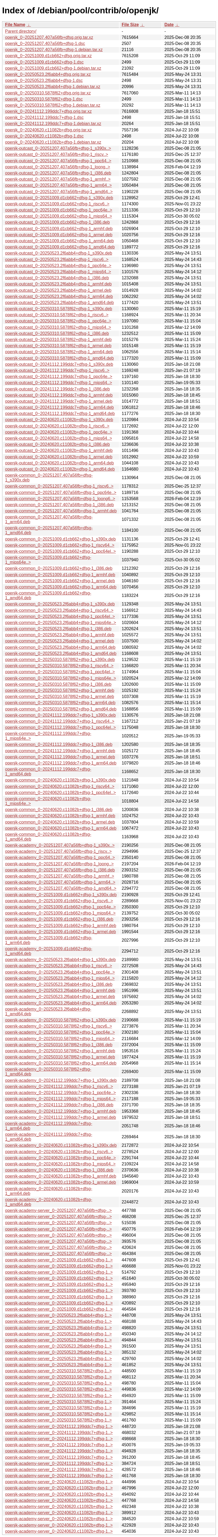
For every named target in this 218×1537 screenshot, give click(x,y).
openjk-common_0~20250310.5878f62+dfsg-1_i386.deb (58, 684)
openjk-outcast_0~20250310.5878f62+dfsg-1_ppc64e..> (58, 321)
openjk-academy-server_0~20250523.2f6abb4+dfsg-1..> (58, 1315)
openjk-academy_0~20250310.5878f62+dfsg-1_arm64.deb (60, 1063)
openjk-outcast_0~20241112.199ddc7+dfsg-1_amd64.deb (60, 413)
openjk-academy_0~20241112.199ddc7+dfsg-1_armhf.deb (60, 1111)
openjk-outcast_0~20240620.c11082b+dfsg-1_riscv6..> (57, 426)
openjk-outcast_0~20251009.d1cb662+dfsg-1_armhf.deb (59, 228)
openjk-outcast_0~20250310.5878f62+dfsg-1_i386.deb (57, 333)
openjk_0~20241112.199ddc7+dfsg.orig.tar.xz (48, 111)
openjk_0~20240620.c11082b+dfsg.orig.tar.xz (48, 130)
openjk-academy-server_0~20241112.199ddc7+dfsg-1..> (59, 1426)
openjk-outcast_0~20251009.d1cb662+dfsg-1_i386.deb (57, 222)
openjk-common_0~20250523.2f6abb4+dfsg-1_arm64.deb (60, 647)
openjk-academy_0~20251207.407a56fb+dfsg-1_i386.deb (60, 870)
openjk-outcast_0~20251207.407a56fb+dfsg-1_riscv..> (56, 154)
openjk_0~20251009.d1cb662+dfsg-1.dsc (44, 62)
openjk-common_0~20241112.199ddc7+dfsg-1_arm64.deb (60, 763)
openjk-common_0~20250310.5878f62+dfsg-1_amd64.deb (60, 709)
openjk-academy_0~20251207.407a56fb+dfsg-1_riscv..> (58, 851)
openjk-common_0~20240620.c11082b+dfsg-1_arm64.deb (60, 828)
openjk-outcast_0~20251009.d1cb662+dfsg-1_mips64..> (58, 216)
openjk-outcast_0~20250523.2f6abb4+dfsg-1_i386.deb (57, 278)
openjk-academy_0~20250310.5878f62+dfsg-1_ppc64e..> (60, 1032)
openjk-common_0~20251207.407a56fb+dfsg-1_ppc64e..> (60, 492)
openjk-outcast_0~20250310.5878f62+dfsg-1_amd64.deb (59, 358)
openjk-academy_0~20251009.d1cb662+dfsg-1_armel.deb (60, 931)
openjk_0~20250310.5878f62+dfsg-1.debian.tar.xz (52, 105)
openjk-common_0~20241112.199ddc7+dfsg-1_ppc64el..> (60, 727)
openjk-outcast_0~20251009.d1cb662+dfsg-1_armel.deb (58, 234)
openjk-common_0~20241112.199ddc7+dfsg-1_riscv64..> (59, 721)
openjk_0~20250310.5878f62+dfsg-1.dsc (44, 99)
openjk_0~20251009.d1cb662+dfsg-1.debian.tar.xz (53, 68)
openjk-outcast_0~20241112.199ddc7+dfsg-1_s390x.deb (59, 364)
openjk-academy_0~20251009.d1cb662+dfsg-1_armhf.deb (60, 925)
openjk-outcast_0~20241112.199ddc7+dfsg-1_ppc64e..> (58, 376)
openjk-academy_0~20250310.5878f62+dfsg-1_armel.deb (60, 1057)
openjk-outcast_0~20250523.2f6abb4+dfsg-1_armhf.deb (58, 284)
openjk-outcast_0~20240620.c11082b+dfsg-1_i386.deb (57, 444)
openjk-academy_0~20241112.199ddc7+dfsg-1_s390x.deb (61, 1080)
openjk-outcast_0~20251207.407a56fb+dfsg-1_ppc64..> (58, 161)
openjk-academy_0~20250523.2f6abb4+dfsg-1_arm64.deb (60, 1003)
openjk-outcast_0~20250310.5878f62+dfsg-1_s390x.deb (58, 308)
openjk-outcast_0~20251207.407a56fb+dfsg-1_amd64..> (59, 191)
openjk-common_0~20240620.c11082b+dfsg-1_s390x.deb (60, 780)
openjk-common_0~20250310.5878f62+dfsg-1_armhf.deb (59, 690)
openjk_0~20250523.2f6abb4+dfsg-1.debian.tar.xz (52, 86)
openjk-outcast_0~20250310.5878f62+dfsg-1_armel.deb (58, 345)
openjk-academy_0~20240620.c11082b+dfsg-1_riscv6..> (59, 1151)
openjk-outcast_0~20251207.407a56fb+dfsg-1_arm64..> (58, 185)
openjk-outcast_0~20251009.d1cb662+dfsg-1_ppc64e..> (58, 210)
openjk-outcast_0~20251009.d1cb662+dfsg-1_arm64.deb (59, 241)
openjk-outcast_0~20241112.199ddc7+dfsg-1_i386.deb (57, 389)
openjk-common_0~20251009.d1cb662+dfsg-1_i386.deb (58, 568)
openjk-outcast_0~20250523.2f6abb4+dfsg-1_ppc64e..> (58, 265)
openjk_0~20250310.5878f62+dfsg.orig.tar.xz (48, 93)
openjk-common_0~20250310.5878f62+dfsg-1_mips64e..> (60, 678)
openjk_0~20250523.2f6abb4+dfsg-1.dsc (44, 80)
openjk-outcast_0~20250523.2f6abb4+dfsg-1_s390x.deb (58, 253)
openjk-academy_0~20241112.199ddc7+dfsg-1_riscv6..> (59, 1086)
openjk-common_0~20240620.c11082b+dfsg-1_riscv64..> (59, 786)
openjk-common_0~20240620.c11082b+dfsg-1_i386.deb (58, 809)
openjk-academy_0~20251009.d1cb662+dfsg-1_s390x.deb (61, 894)
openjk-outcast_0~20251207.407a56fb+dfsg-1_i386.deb (58, 173)
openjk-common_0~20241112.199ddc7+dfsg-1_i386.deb (58, 744)
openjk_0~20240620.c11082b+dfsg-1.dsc (44, 136)
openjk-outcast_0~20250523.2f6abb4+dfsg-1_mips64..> (58, 271)
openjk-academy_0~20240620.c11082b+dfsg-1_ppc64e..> (60, 1158)
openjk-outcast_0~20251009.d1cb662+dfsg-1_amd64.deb (60, 247)
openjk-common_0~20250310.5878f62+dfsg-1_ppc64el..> (60, 672)
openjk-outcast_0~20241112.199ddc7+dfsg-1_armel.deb (58, 401)
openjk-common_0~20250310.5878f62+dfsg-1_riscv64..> (59, 665)
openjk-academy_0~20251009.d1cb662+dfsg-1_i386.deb (59, 919)
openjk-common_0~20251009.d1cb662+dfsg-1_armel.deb (60, 581)
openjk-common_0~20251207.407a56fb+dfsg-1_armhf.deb (61, 511)
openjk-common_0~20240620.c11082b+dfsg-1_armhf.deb (60, 815)
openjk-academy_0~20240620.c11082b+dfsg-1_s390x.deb (61, 1145)
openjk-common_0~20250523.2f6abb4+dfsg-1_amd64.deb (60, 653)
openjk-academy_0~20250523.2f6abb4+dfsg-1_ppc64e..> (60, 972)
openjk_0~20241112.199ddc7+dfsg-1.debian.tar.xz (53, 123)
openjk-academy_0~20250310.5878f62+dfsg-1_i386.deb (58, 1044)
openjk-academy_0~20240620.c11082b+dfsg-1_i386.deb (59, 1170)
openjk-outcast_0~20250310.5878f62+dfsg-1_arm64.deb (59, 352)
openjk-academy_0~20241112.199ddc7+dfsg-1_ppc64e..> (60, 1092)
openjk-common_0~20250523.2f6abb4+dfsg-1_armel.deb (59, 641)
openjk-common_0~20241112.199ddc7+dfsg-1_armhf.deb (60, 751)
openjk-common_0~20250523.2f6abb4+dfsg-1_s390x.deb (60, 604)
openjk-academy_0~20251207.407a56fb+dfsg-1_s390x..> (60, 845)
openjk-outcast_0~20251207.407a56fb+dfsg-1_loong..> (57, 167)
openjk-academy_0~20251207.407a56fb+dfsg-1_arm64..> (60, 882)
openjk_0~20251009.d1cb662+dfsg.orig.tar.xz (48, 55)
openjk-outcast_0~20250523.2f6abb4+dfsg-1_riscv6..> (56, 259)
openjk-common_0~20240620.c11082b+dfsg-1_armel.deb (60, 822)
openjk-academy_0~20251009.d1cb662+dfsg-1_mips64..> (60, 913)
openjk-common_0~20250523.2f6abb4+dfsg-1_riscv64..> (59, 610)
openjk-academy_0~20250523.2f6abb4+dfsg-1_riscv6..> (58, 965)
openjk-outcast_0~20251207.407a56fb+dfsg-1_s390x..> (58, 148)
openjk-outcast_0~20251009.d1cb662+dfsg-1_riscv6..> (57, 204)
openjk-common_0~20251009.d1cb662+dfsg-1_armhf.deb (60, 574)
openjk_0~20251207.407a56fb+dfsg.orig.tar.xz (49, 37)
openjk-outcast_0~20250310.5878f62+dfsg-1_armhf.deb (58, 339)
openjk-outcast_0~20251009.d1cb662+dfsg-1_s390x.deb (59, 198)
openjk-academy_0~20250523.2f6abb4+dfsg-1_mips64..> (60, 978)
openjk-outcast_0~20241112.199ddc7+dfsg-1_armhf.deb (59, 395)
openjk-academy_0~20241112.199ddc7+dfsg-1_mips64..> (60, 1098)
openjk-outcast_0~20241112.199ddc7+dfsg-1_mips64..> (58, 382)
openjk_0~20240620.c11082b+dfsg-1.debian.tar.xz (53, 142)
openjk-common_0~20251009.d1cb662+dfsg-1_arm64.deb (60, 587)
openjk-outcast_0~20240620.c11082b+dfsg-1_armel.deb (58, 457)
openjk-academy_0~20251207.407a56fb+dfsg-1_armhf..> (59, 876)
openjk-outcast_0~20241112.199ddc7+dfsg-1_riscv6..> (57, 370)
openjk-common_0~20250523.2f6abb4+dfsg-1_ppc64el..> (60, 616)
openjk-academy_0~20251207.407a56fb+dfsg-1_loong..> (59, 864)
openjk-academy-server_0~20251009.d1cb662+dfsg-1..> (59, 1260)
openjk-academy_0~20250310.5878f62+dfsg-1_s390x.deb (60, 1020)
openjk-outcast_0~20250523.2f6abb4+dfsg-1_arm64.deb (59, 296)
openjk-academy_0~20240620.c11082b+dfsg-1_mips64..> (60, 1164)
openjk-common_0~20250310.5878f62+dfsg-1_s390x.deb (60, 659)
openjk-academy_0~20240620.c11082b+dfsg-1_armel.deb (60, 1182)
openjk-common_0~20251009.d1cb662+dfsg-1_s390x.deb (60, 539)
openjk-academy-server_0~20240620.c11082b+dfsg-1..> (59, 1482)
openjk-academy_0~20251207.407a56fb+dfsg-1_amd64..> (60, 888)
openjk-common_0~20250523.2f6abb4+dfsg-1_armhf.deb (59, 635)
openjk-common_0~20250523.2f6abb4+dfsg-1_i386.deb (58, 628)
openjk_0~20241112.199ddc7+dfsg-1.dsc (44, 117)
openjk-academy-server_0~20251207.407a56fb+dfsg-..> (58, 1210)
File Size (130, 24)
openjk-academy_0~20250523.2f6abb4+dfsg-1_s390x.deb (60, 959)
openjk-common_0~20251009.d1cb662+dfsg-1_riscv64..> (59, 545)
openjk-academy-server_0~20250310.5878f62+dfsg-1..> (58, 1371)
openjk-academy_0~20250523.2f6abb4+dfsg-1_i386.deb (58, 984)
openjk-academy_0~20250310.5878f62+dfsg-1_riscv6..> (58, 1026)
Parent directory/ (20, 31)
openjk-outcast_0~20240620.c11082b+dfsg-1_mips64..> (58, 438)
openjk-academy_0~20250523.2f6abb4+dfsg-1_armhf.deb (60, 990)
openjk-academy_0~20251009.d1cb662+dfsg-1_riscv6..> (59, 901)
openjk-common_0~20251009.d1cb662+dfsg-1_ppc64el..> (60, 551)
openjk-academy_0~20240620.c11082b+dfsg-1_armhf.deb (60, 1176)
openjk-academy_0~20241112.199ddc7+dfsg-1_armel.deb (60, 1117)
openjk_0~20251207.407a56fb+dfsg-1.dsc (45, 43)
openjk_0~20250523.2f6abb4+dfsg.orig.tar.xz (48, 74)
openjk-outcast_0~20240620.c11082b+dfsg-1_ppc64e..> (58, 432)
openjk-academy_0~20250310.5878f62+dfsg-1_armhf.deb (60, 1051)
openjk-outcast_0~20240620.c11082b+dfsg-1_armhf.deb (59, 450)
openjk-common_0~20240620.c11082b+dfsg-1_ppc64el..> (60, 792)
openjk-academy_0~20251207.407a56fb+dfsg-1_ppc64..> (60, 857)
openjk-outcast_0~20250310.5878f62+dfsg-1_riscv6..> (56, 315)
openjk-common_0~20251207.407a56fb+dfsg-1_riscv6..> (59, 486)
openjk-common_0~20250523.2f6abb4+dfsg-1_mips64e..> (60, 622)
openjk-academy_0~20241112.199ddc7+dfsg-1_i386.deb (59, 1105)
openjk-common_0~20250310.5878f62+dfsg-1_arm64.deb (60, 702)
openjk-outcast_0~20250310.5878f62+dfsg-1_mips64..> (58, 327)
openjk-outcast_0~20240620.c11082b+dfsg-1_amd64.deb (60, 469)
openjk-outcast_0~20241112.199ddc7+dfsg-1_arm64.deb (59, 407)
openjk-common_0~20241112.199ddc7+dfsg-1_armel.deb (60, 757)
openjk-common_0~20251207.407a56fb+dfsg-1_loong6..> (60, 498)
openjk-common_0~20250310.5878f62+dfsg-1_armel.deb (59, 696)
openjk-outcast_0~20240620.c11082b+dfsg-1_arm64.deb (59, 463)
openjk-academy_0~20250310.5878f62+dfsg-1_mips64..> (60, 1038)
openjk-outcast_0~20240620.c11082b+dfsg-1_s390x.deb (59, 419)
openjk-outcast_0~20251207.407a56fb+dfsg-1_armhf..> (57, 179)
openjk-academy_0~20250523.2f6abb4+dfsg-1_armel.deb (60, 996)
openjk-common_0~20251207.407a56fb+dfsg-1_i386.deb (59, 504)
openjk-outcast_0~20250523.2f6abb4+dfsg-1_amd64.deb (59, 302)
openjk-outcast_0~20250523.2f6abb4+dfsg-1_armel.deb (58, 290)
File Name (15, 24)
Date (169, 24)
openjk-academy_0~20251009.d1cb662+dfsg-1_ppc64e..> (60, 907)
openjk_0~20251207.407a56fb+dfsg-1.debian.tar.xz (54, 49)
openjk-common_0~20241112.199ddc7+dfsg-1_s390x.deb (60, 715)
